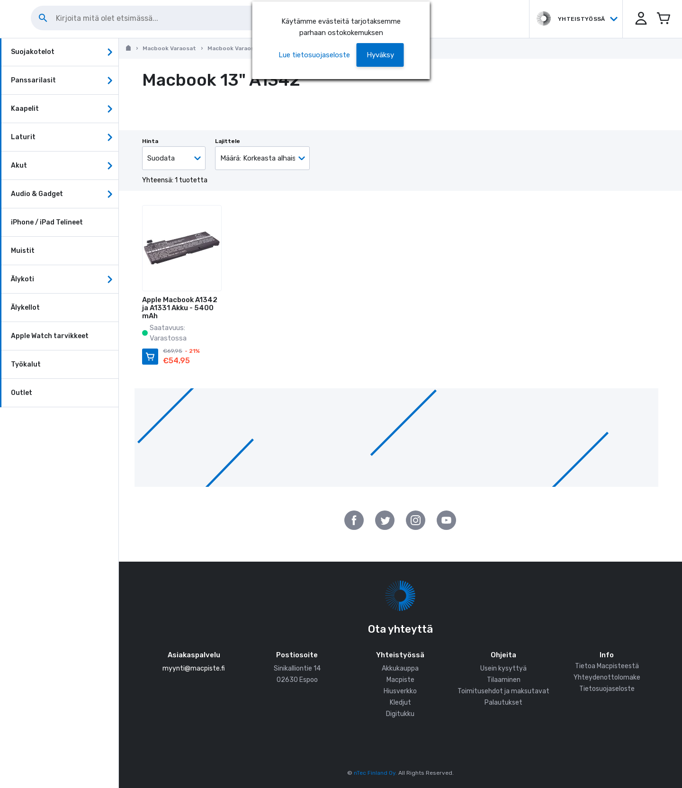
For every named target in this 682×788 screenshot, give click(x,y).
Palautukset (503, 702)
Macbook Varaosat (169, 48)
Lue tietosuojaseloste (314, 55)
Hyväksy (380, 55)
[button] (639, 19)
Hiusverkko (400, 691)
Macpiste (400, 680)
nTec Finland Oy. (375, 773)
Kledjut (400, 702)
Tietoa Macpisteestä (607, 666)
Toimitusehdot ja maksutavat (503, 691)
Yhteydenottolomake (607, 677)
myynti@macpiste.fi (193, 668)
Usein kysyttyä (503, 668)
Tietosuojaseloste (607, 689)
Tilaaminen (503, 680)
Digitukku (400, 714)
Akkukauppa (400, 668)
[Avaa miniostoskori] (663, 19)
